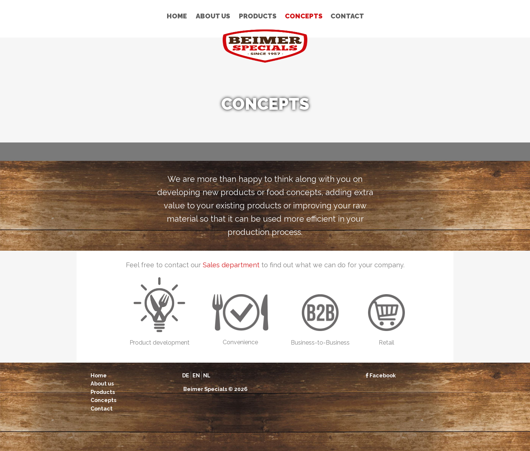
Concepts (303, 16)
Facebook (380, 375)
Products (257, 16)
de (185, 375)
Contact (347, 16)
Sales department (231, 265)
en (196, 375)
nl (207, 375)
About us (213, 16)
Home (177, 16)
